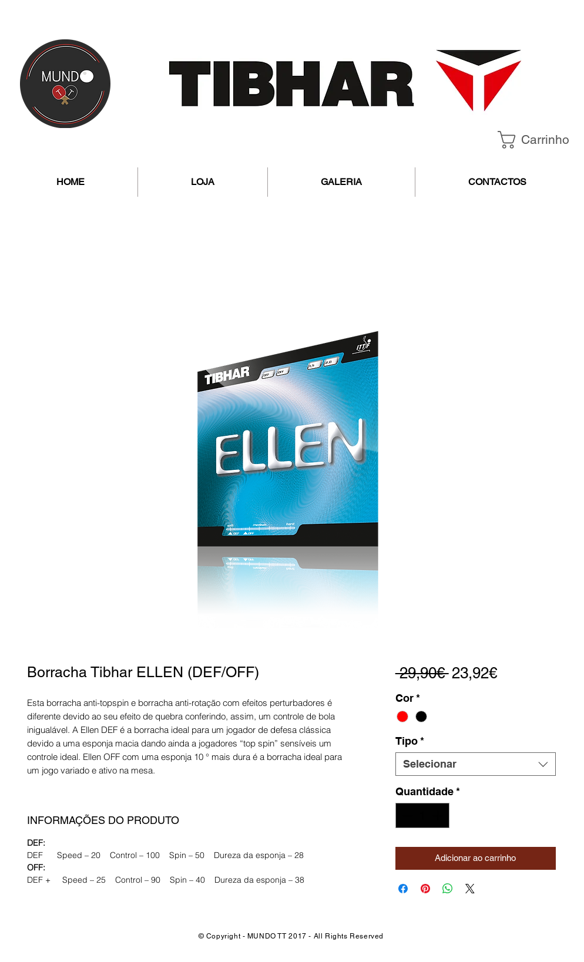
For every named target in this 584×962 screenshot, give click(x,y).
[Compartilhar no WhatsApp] (448, 889)
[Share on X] (470, 889)
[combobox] (475, 764)
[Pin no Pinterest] (425, 889)
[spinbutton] (422, 815)
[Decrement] (406, 815)
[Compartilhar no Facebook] (403, 889)
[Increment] (438, 815)
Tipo (409, 741)
